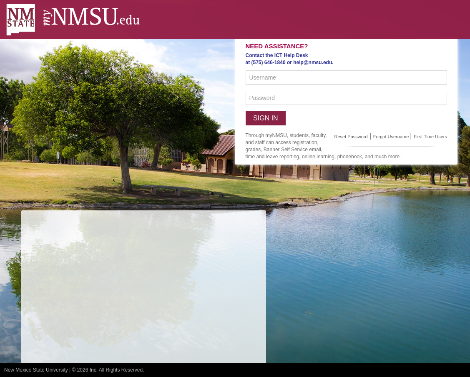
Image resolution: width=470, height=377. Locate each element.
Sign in (265, 118)
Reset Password (351, 136)
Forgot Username (391, 136)
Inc (93, 370)
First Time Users (430, 136)
